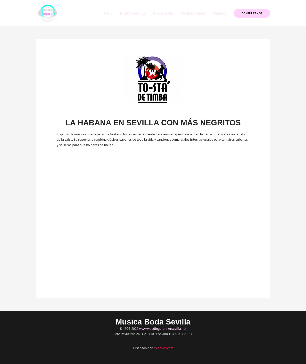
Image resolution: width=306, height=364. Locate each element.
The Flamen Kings (136, 13)
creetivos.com (163, 348)
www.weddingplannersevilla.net (162, 328)
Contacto (220, 13)
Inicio (113, 13)
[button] (252, 13)
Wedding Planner (195, 13)
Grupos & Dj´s (166, 13)
